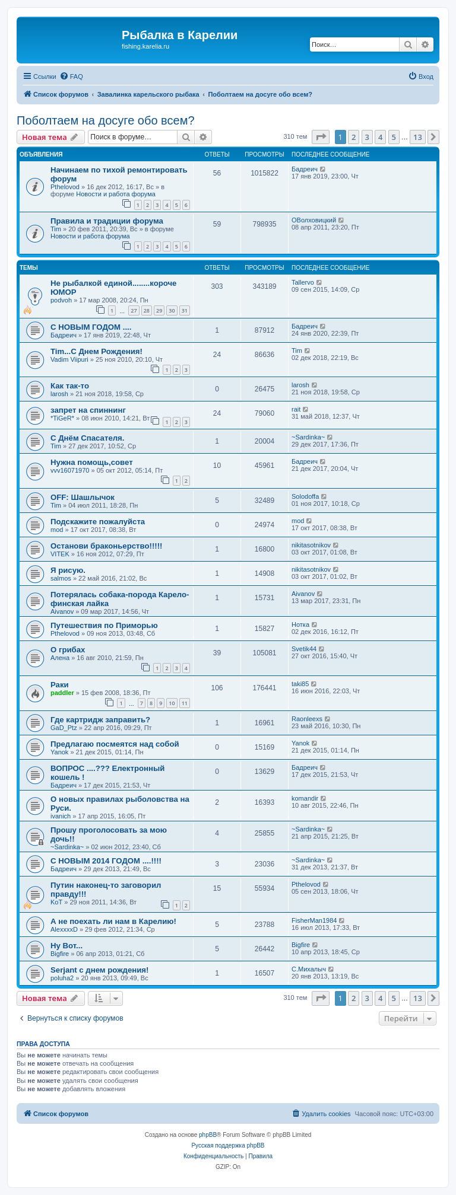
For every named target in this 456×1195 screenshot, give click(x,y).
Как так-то (69, 385)
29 (159, 310)
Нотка (300, 624)
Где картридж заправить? (100, 719)
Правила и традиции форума (106, 220)
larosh (59, 393)
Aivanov (62, 611)
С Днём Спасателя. (87, 438)
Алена (59, 657)
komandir (305, 798)
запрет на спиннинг (88, 410)
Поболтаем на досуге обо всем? (106, 120)
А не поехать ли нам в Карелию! (113, 921)
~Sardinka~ (308, 437)
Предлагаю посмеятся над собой (114, 744)
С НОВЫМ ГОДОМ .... (90, 327)
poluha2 (62, 978)
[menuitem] (71, 76)
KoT (56, 902)
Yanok (59, 752)
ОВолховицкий (314, 220)
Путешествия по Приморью (104, 625)
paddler (62, 692)
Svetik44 (304, 648)
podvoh (61, 300)
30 (172, 310)
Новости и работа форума (116, 193)
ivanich (60, 816)
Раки (59, 684)
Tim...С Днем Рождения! (96, 351)
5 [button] (394, 137)
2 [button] (354, 137)
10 (172, 703)
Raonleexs (307, 718)
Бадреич (305, 169)
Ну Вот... (66, 945)
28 (147, 310)
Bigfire (59, 953)
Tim (55, 228)
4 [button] (380, 137)
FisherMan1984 (314, 920)
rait (296, 409)
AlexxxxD (64, 929)
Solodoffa (305, 496)
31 (185, 310)
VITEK (59, 553)
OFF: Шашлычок (82, 497)
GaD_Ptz (63, 727)
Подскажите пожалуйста (97, 521)
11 (185, 703)
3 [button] (367, 137)
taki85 (300, 683)
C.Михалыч (309, 969)
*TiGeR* (62, 418)
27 (134, 310)
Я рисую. (68, 570)
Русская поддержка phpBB (227, 1145)
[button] (321, 137)
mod (56, 529)
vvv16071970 (69, 470)
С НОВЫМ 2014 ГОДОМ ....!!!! (106, 860)
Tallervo (303, 282)
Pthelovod (65, 186)
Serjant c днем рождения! (99, 969)
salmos (60, 578)
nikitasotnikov (311, 545)
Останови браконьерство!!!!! (106, 545)
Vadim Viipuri (69, 359)
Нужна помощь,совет (91, 462)
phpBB (208, 1135)
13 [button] (417, 137)
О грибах (67, 649)
